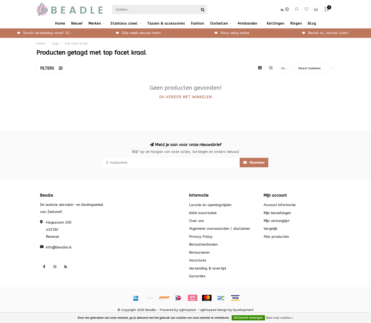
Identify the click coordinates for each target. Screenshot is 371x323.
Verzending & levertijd (207, 268)
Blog (312, 24)
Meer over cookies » (279, 317)
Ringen (296, 24)
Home (60, 24)
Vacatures (197, 260)
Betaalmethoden (203, 244)
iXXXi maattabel (203, 213)
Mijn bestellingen (277, 213)
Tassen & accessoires (166, 24)
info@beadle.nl (59, 247)
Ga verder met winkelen (185, 97)
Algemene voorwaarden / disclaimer (219, 228)
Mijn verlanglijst (277, 221)
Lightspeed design (213, 310)
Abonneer (254, 162)
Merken (94, 24)
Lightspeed (187, 310)
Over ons (196, 221)
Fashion (197, 24)
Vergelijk (270, 228)
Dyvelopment (243, 310)
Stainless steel (124, 24)
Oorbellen (219, 24)
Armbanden (247, 24)
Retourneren (199, 252)
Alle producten (276, 237)
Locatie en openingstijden (210, 205)
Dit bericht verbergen (248, 317)
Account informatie (280, 205)
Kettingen (275, 24)
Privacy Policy (200, 237)
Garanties (197, 276)
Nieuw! (77, 24)
